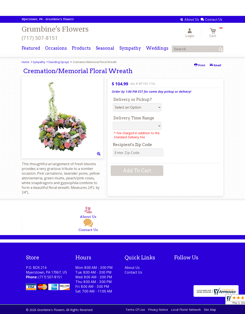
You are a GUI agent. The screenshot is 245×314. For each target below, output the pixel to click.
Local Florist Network (186, 310)
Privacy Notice (158, 310)
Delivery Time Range (133, 118)
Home (25, 62)
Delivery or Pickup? (132, 99)
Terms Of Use (135, 310)
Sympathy (39, 62)
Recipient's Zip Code (132, 144)
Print (199, 65)
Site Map (210, 310)
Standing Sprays (58, 62)
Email (215, 65)
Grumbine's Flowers (55, 29)
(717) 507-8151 (40, 37)
